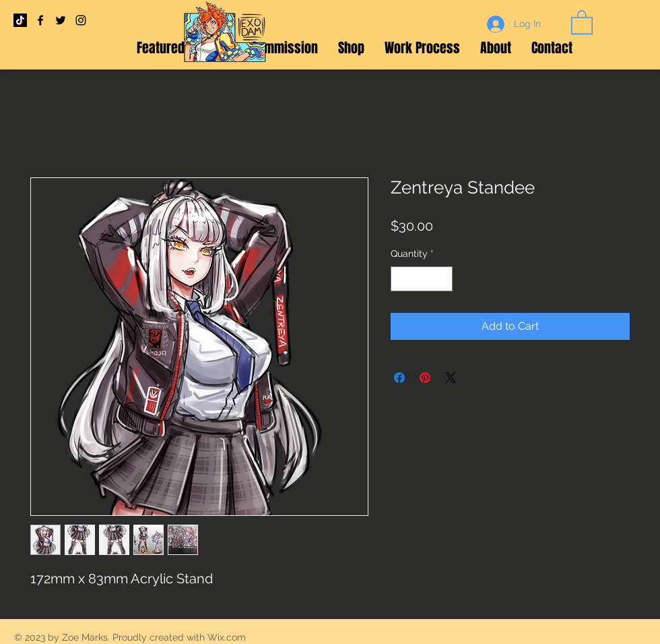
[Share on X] (450, 378)
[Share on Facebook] (399, 378)
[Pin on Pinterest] (425, 378)
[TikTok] (20, 20)
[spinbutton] (421, 279)
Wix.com (226, 637)
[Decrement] (401, 279)
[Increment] (442, 279)
